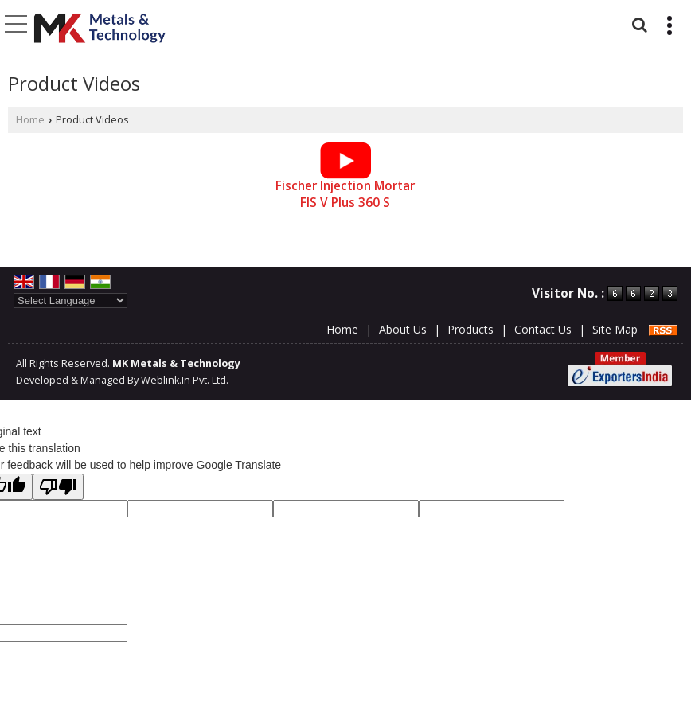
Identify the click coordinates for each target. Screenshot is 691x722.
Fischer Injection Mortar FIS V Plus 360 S (345, 195)
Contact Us (543, 329)
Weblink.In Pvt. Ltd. (184, 380)
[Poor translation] (58, 487)
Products (470, 329)
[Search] (637, 22)
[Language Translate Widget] (70, 300)
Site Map (615, 329)
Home (30, 120)
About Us (403, 329)
